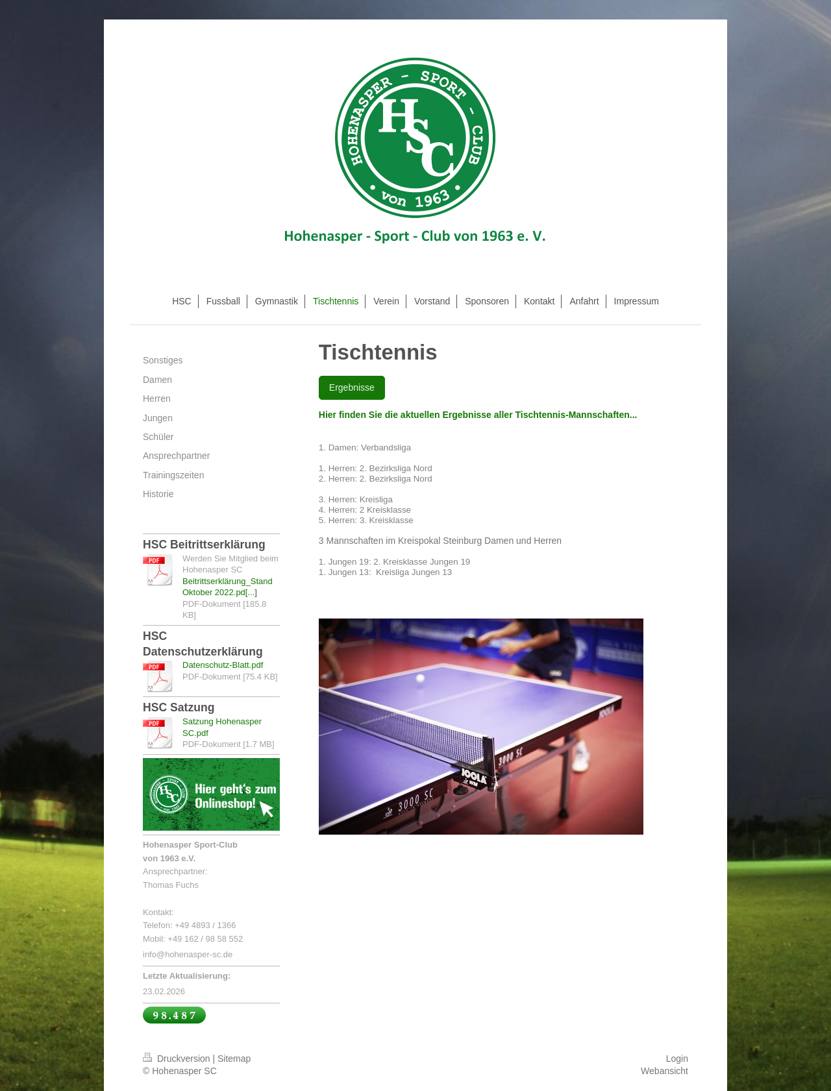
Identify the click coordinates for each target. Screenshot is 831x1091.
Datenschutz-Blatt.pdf (222, 665)
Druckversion (177, 1058)
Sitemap (234, 1058)
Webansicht (664, 1071)
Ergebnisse (352, 387)
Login (677, 1058)
